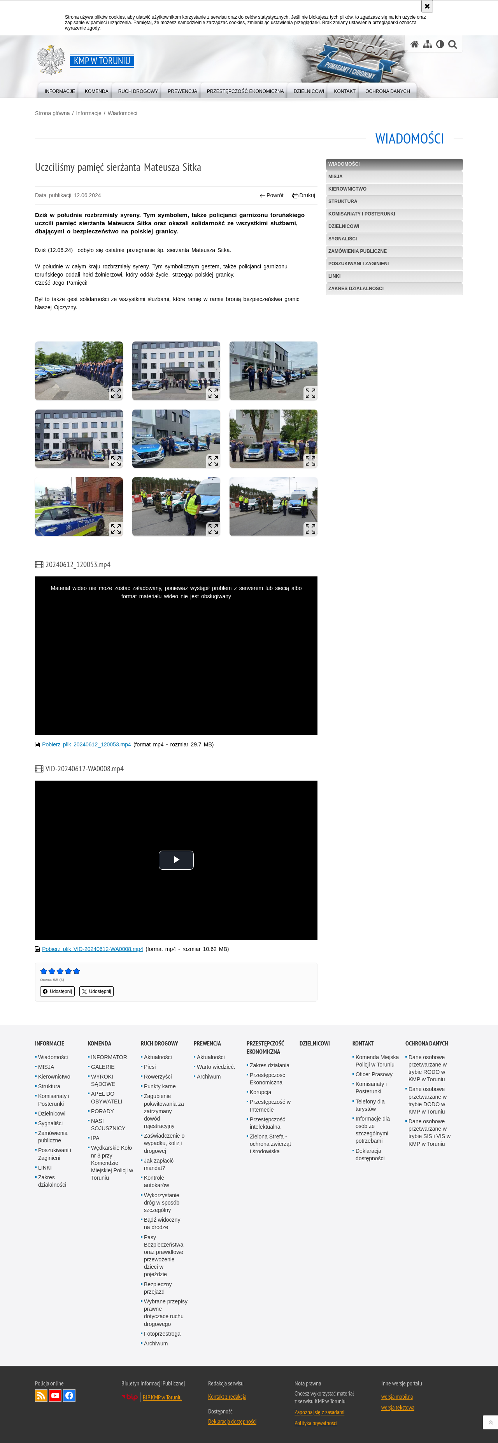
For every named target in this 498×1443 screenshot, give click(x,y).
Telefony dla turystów (370, 1105)
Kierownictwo (347, 189)
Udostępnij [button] (57, 991)
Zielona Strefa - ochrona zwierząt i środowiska (270, 1143)
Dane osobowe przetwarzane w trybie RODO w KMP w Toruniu (428, 1068)
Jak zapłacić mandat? (159, 1164)
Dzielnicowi (343, 226)
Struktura (343, 201)
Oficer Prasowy (374, 1074)
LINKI (334, 276)
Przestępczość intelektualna (267, 1123)
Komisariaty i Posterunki (361, 214)
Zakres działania (269, 1065)
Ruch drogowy (159, 1043)
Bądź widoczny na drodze (162, 1223)
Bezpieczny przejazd (158, 1288)
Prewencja (207, 1043)
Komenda (99, 1043)
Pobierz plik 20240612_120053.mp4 (86, 744)
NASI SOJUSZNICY (108, 1124)
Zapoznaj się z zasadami (319, 1412)
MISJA (335, 176)
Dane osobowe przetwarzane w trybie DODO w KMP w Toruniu (428, 1100)
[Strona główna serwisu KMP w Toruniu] (414, 44)
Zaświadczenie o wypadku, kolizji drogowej (164, 1143)
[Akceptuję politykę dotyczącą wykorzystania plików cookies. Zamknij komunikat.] (427, 6)
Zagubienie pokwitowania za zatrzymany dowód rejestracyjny (164, 1111)
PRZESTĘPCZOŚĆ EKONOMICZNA (265, 1047)
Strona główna (52, 113)
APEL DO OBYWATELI (106, 1097)
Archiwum (156, 1343)
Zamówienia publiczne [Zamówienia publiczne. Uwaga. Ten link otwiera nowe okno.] (52, 1137)
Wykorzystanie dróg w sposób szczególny (161, 1202)
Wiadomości (122, 113)
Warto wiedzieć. (216, 1067)
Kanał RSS (41, 1395)
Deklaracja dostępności (370, 1154)
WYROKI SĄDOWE (103, 1080)
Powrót (272, 195)
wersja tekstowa (397, 1407)
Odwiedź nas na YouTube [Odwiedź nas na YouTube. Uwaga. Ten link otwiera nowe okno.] (55, 1395)
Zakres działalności (356, 288)
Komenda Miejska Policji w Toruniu (377, 1061)
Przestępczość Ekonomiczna (267, 1079)
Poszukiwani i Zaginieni (358, 263)
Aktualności (158, 1057)
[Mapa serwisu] (427, 44)
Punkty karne (160, 1086)
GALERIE (103, 1067)
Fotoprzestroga (162, 1334)
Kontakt (363, 1043)
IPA (95, 1138)
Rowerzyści (158, 1076)
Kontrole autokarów (156, 1181)
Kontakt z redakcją (227, 1396)
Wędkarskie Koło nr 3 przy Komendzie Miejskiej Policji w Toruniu (112, 1163)
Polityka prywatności (316, 1423)
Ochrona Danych (426, 1043)
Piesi (150, 1067)
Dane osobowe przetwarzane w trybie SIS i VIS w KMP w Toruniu (430, 1132)
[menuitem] (60, 89)
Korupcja (260, 1092)
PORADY (102, 1111)
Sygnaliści (342, 239)
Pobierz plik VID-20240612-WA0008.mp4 (92, 949)
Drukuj (303, 195)
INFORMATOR (109, 1057)
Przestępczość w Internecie (270, 1105)
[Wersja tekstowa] (440, 44)
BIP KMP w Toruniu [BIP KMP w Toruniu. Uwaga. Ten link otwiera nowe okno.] (162, 1397)
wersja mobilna (397, 1396)
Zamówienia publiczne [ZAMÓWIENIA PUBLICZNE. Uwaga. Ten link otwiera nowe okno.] (357, 251)
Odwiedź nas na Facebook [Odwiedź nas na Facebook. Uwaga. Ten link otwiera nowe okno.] (69, 1395)
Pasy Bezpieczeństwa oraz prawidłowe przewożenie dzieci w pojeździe (163, 1256)
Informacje (88, 113)
